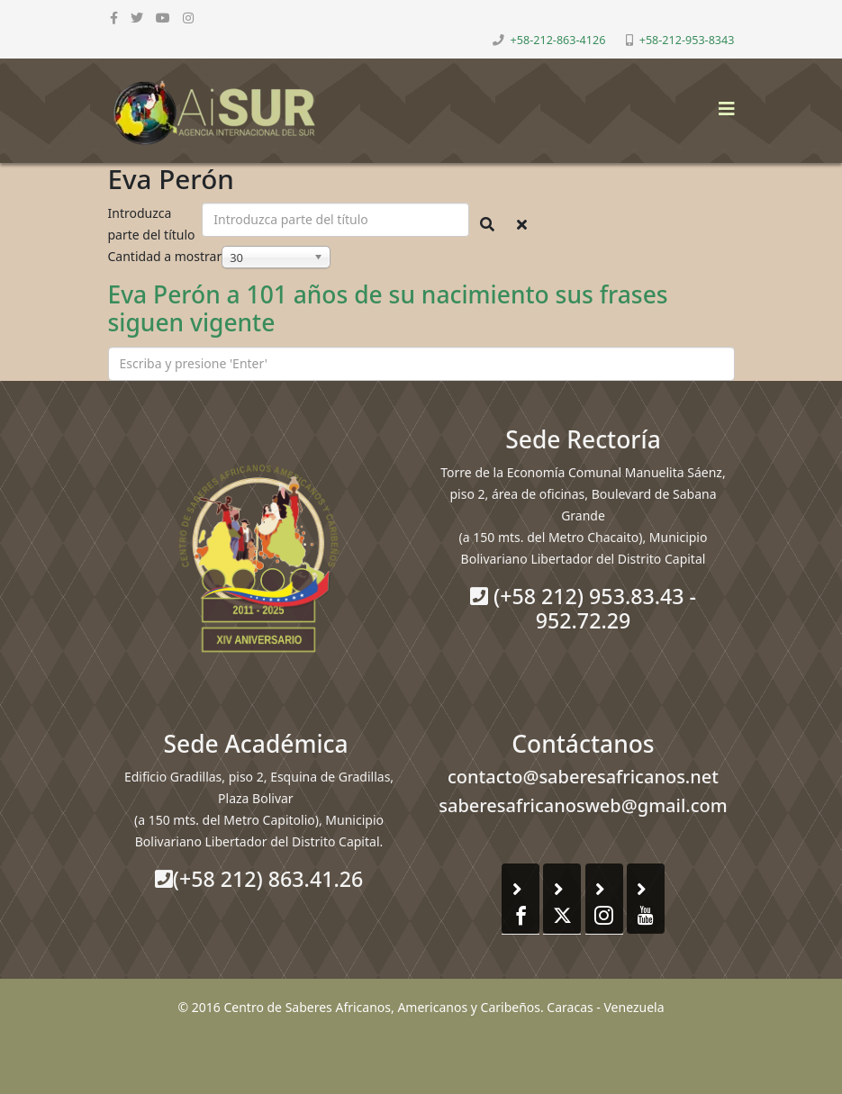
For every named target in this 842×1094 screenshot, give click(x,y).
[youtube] (163, 17)
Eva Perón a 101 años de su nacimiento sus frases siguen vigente (388, 308)
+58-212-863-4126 (558, 40)
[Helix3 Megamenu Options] (722, 103)
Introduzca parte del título (153, 223)
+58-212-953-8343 (687, 40)
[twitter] (137, 17)
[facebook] (114, 17)
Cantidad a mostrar (165, 256)
